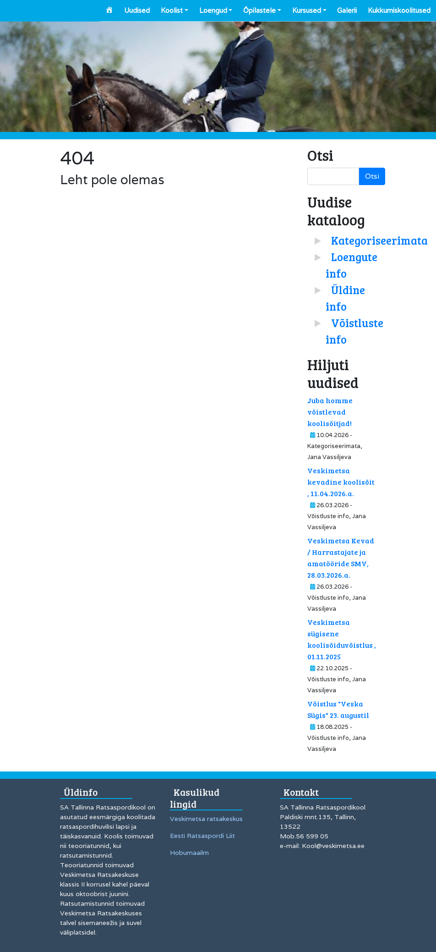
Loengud (213, 10)
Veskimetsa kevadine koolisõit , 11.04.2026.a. (341, 481)
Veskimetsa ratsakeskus (206, 819)
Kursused (306, 10)
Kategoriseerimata (379, 240)
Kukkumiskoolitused (399, 10)
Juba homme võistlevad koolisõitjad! (330, 411)
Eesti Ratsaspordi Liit (202, 836)
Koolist (172, 10)
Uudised (137, 10)
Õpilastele (259, 10)
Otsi (372, 176)
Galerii (347, 10)
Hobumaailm (189, 852)
